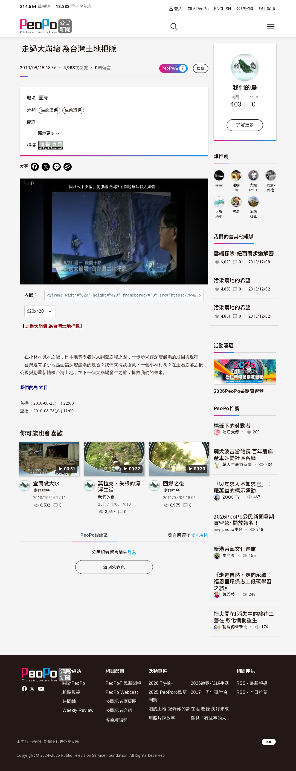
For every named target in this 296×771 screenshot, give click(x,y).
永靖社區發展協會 (253, 214)
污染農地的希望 (232, 280)
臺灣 (43, 97)
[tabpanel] (114, 564)
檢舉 (201, 68)
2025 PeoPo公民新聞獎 (168, 696)
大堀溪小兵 (219, 214)
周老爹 (228, 555)
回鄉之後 (173, 495)
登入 (178, 9)
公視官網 (244, 8)
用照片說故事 (162, 718)
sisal (219, 185)
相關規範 (71, 692)
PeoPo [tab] (94, 547)
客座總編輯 (117, 719)
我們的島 (41, 502)
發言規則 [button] (199, 547)
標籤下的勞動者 (232, 425)
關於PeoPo (73, 683)
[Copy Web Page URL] (67, 167)
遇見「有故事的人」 (211, 718)
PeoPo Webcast (122, 692)
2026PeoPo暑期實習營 (239, 390)
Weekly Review (77, 710)
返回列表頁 (114, 578)
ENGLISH (222, 8)
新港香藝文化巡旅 (235, 548)
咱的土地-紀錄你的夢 (169, 708)
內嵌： (31, 292)
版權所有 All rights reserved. (52, 145)
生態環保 (49, 110)
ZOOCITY (231, 496)
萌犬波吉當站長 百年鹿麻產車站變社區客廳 (243, 454)
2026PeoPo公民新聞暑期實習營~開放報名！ (244, 520)
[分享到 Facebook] (35, 167)
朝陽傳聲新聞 (235, 627)
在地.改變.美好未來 (210, 708)
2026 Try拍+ (161, 683)
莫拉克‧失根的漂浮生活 (119, 498)
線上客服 (267, 8)
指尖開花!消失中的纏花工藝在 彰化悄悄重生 (244, 617)
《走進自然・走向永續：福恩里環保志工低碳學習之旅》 (243, 581)
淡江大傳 (230, 432)
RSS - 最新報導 (252, 683)
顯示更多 (49, 133)
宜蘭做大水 (46, 495)
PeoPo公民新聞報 (123, 683)
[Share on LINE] (57, 167)
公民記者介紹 (119, 710)
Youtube (41, 689)
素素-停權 (270, 187)
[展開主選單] (270, 26)
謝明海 (236, 187)
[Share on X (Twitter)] (46, 167)
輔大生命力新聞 (237, 464)
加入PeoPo (198, 8)
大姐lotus (253, 187)
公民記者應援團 (121, 701)
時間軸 (69, 701)
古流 (236, 211)
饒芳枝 (228, 594)
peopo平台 (232, 529)
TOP (268, 742)
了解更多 (245, 125)
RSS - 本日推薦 (252, 692)
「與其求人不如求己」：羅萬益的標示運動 (243, 487)
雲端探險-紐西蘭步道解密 (244, 254)
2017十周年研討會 (209, 692)
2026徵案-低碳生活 (210, 683)
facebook (25, 689)
